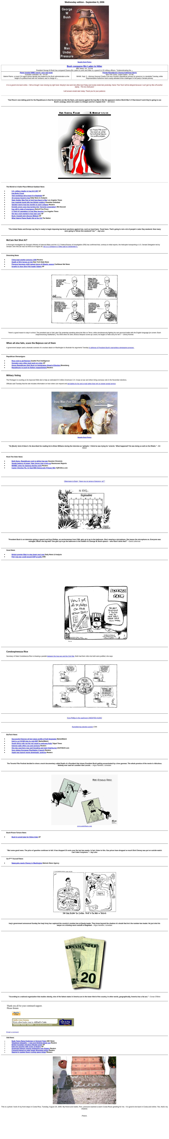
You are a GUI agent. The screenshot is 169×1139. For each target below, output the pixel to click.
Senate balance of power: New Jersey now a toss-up (31, 463)
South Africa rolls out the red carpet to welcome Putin (32, 743)
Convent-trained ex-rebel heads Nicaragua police (30, 1050)
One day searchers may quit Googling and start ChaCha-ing (34, 748)
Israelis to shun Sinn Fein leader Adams (27, 266)
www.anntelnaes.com (84, 826)
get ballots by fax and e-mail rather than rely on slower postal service (91, 384)
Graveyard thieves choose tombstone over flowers (31, 1048)
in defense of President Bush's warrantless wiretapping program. (111, 348)
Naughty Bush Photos (84, 62)
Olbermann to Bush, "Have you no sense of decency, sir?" (84, 481)
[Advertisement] (52, 603)
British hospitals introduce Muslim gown (27, 1045)
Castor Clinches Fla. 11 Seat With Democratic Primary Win (33, 468)
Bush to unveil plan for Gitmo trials (25, 837)
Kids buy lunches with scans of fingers (26, 1047)
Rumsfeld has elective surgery (82, 727)
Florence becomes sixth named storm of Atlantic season (33, 264)
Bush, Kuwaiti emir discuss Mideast (25, 216)
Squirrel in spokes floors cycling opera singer (29, 1052)
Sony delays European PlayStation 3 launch (28, 750)
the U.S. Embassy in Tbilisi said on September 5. (60, 246)
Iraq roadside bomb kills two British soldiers (28, 202)
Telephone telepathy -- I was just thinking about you (31, 1043)
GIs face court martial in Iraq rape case (26, 214)
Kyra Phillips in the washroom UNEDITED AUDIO (84, 718)
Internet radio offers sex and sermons (26, 746)
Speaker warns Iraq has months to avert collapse (30, 205)
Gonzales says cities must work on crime (27, 363)
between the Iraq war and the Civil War (60, 656)
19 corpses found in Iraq (21, 198)
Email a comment (12, 1032)
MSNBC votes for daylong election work (27, 466)
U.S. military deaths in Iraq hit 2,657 (25, 191)
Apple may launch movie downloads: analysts (29, 752)
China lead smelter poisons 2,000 (24, 260)
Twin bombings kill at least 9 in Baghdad (27, 196)
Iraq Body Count (18, 193)
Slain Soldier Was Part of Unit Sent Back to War (29, 200)
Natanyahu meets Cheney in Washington (27, 863)
